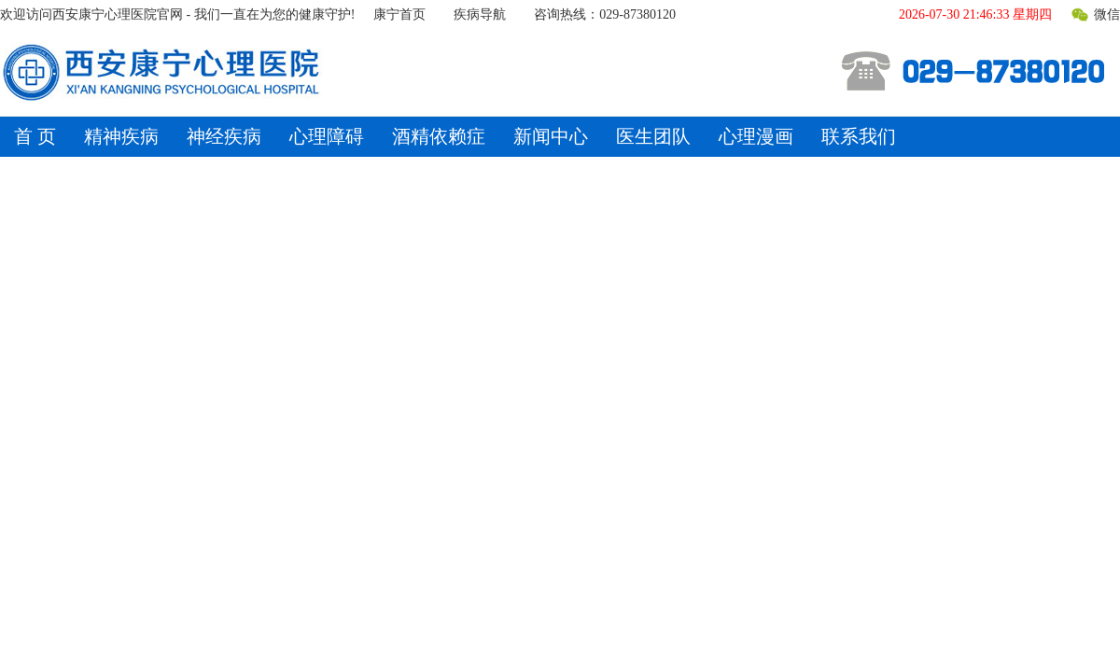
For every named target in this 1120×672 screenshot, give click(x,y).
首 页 (35, 136)
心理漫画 (756, 136)
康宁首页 (399, 14)
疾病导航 (480, 14)
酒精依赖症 (438, 136)
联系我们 (858, 136)
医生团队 (653, 136)
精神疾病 (121, 136)
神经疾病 (224, 136)
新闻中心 (550, 136)
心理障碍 (326, 136)
